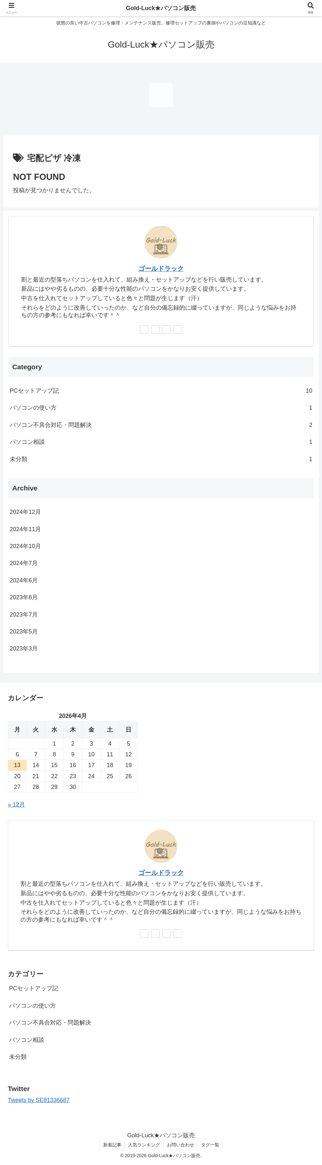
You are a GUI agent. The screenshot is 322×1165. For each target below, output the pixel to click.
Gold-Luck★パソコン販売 (161, 8)
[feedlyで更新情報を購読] (166, 329)
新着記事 (112, 1144)
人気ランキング (144, 1144)
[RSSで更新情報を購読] (178, 329)
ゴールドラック (161, 268)
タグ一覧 (210, 1144)
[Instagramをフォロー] (155, 329)
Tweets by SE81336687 (39, 1100)
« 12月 (16, 804)
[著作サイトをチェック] (144, 329)
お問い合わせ (180, 1144)
